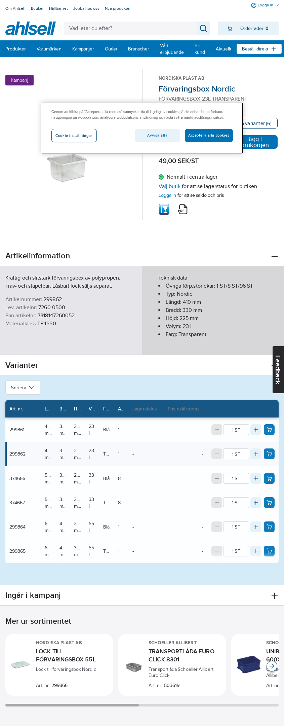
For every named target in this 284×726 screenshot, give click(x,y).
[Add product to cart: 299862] (269, 453)
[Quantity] (236, 429)
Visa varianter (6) (253, 123)
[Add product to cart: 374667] (269, 502)
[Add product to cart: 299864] (269, 526)
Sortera (22, 387)
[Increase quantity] (255, 429)
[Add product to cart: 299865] (269, 551)
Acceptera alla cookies (209, 135)
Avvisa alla (157, 135)
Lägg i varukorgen (249, 142)
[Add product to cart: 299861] (269, 429)
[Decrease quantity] (216, 429)
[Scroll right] (272, 666)
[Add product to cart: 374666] (269, 478)
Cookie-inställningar (73, 136)
